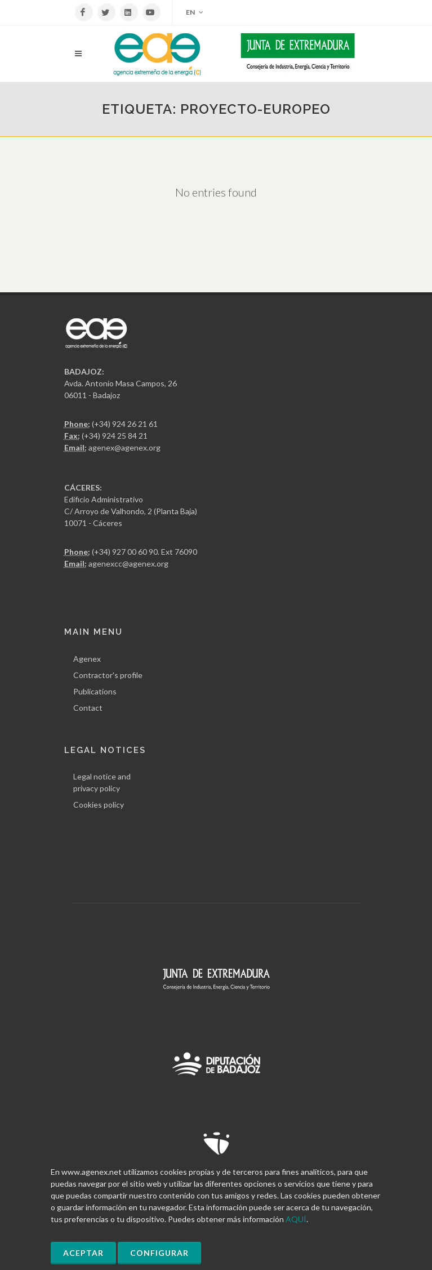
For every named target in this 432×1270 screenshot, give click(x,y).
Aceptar (83, 1253)
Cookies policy (98, 804)
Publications (95, 691)
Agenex (87, 658)
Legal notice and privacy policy (102, 782)
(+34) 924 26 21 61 (125, 424)
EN (194, 12)
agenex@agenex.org (124, 447)
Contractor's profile (107, 675)
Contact (88, 707)
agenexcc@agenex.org (128, 563)
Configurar (159, 1253)
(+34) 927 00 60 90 (125, 551)
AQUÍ (296, 1219)
